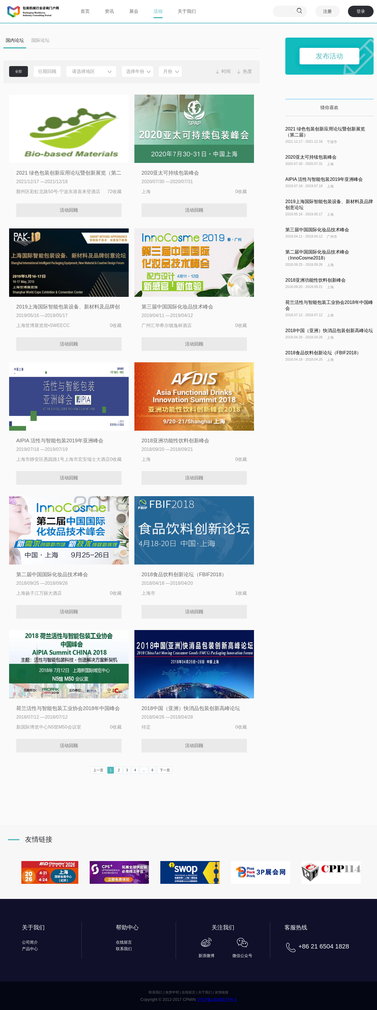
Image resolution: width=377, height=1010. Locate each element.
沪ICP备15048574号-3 (217, 999)
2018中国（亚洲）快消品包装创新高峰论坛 (191, 708)
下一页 (165, 770)
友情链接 (221, 992)
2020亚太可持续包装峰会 (170, 173)
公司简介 (30, 942)
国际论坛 (40, 40)
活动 (158, 11)
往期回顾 (47, 71)
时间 (226, 71)
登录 (360, 11)
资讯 (109, 11)
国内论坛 (15, 40)
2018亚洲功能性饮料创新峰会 (175, 440)
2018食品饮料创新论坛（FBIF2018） (184, 574)
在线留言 (124, 942)
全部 (18, 71)
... (143, 770)
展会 (133, 11)
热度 (247, 71)
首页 (85, 11)
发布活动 (329, 56)
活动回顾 (69, 210)
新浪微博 (206, 955)
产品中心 (30, 948)
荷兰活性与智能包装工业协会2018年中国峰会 (68, 708)
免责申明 (172, 992)
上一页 (98, 770)
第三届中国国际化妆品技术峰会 (177, 307)
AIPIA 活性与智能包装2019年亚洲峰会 (59, 440)
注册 (327, 11)
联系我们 (124, 948)
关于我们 (187, 11)
